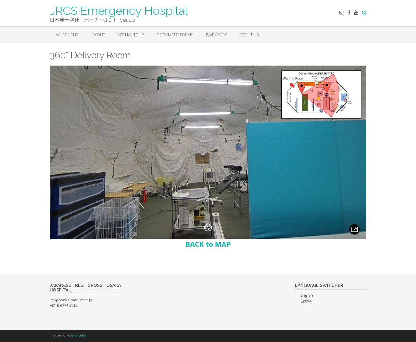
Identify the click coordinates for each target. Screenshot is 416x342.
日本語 (306, 301)
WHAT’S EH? (67, 35)
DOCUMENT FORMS (175, 35)
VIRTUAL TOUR (131, 35)
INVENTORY (216, 35)
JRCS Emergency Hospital (119, 10)
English (306, 295)
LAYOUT (97, 35)
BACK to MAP (208, 244)
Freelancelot (76, 335)
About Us (249, 35)
